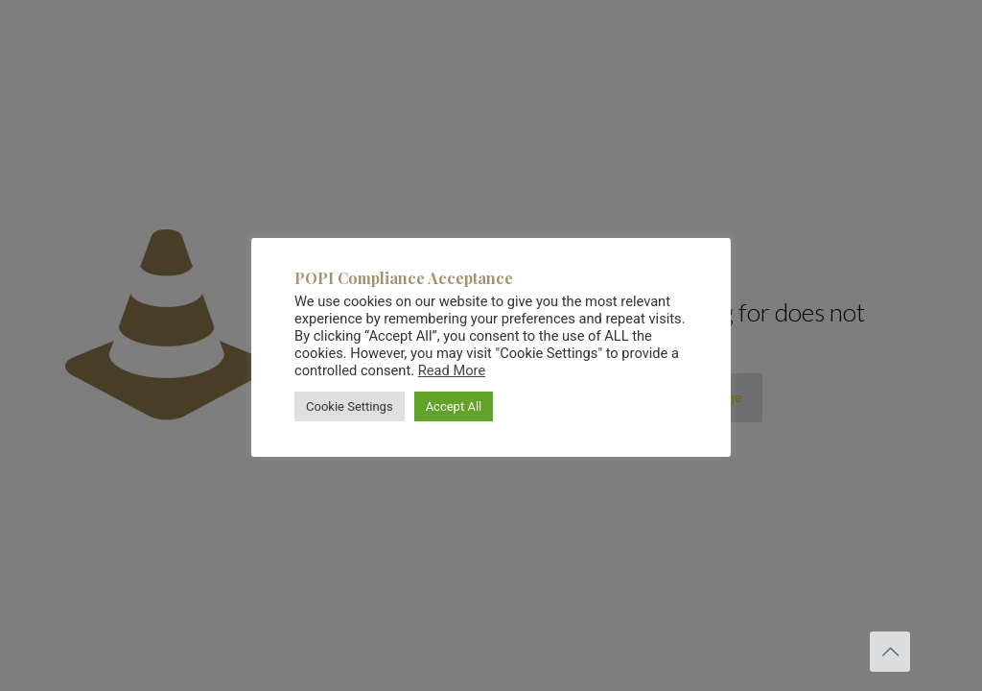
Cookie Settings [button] (349, 406)
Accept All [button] (454, 406)
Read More (451, 370)
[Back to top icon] (890, 651)
